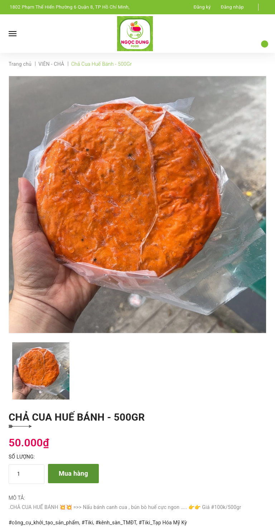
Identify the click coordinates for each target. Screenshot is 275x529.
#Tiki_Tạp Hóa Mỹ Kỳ (163, 522)
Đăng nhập (232, 7)
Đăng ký (202, 7)
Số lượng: (22, 457)
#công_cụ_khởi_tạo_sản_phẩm (44, 522)
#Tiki (87, 522)
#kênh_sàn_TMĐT (116, 522)
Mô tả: (17, 498)
